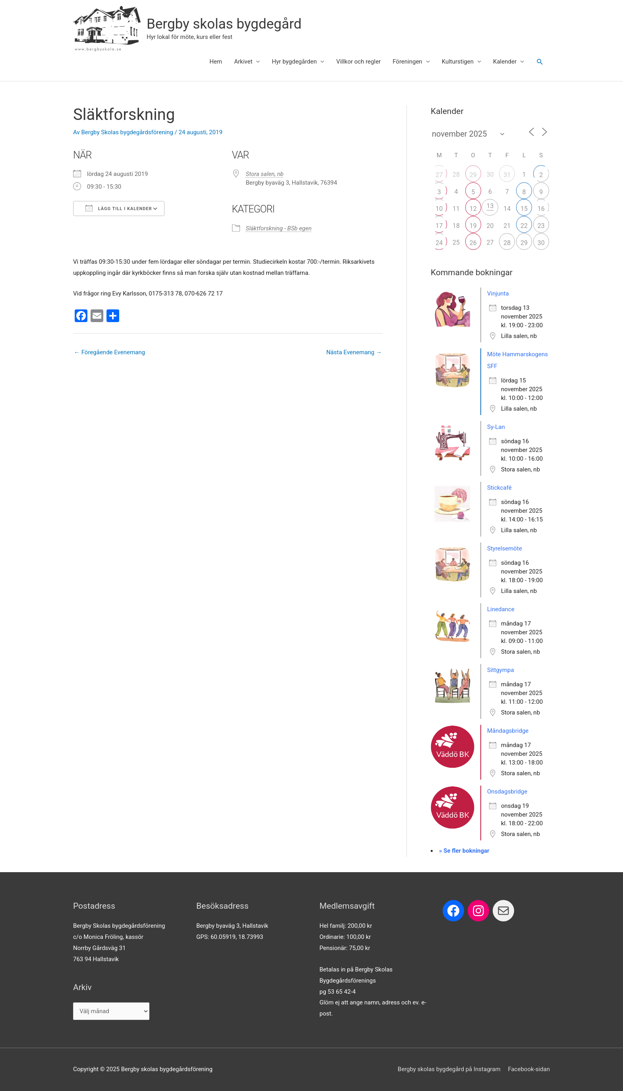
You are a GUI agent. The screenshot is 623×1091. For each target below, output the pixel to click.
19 (473, 226)
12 (473, 208)
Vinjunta (498, 293)
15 (524, 208)
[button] (540, 62)
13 (489, 206)
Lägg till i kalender (118, 208)
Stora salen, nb (265, 174)
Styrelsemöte (504, 548)
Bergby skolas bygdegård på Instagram (449, 1069)
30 (541, 243)
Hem (215, 61)
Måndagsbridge (507, 730)
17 (439, 226)
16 (541, 208)
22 (524, 226)
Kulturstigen (458, 61)
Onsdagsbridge (507, 791)
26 (473, 243)
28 (507, 243)
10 (439, 208)
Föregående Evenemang (109, 352)
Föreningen (407, 61)
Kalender (505, 61)
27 (439, 175)
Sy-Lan (496, 427)
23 (541, 226)
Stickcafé (499, 487)
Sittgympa (500, 670)
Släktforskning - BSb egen (279, 228)
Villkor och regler (358, 61)
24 (439, 243)
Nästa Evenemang (354, 352)
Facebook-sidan (529, 1069)
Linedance (501, 609)
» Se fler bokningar (464, 850)
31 (507, 175)
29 (473, 175)
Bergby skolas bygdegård (224, 24)
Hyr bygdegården (294, 61)
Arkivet (243, 61)
